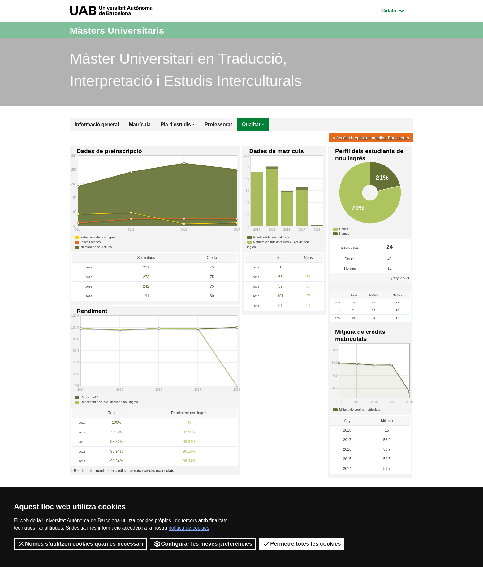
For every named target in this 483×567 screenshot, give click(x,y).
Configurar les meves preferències (202, 544)
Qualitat (251, 124)
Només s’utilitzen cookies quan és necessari (80, 544)
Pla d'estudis (176, 124)
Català (397, 10)
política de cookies (189, 527)
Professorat (218, 124)
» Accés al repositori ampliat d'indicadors (369, 137)
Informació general (97, 124)
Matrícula (140, 124)
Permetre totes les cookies (302, 544)
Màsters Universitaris (126, 30)
